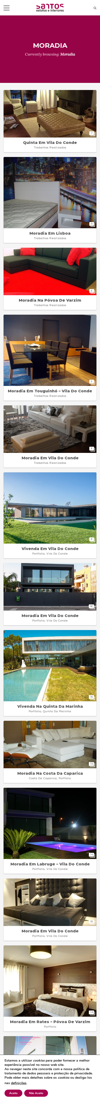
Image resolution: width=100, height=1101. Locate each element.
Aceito (13, 1093)
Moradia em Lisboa (50, 233)
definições (18, 1083)
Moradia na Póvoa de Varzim (50, 300)
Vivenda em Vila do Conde (50, 548)
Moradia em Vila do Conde (50, 458)
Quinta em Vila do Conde (50, 142)
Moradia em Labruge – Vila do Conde (50, 864)
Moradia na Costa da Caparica (50, 773)
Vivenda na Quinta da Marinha (50, 706)
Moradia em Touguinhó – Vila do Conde (50, 391)
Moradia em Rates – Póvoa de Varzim (50, 1022)
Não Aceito (36, 1093)
